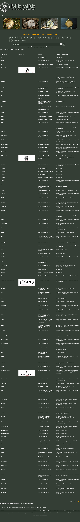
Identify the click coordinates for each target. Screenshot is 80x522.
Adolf (39, 67)
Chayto (40, 171)
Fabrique (40, 418)
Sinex (39, 453)
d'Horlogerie (48, 97)
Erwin (39, 168)
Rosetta (40, 98)
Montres (50, 452)
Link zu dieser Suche (27, 503)
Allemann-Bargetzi (44, 275)
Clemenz (40, 95)
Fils (46, 60)
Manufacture (41, 97)
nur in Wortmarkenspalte (38, 47)
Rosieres (40, 109)
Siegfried (40, 190)
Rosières (40, 88)
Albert (40, 147)
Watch (45, 88)
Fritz (39, 57)
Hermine (40, 64)
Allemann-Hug (46, 95)
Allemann (43, 57)
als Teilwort (50, 47)
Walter (43, 116)
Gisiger (46, 91)
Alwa (39, 116)
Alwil (50, 119)
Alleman (45, 417)
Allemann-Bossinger (43, 144)
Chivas (51, 171)
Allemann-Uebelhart (48, 64)
